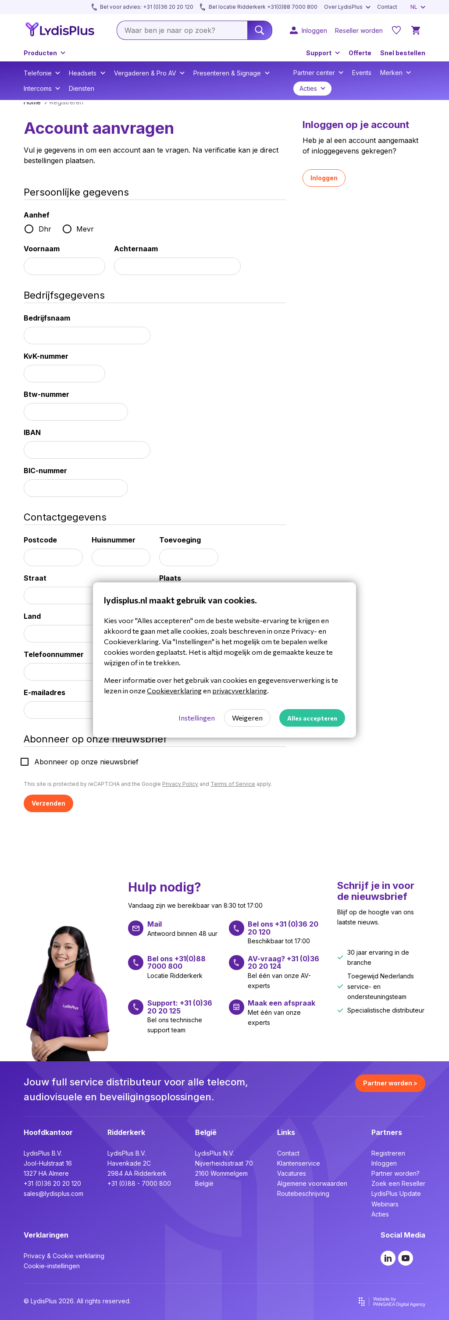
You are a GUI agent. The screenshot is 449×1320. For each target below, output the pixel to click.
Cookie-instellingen (52, 1266)
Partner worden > (390, 1083)
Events (361, 72)
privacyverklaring (239, 690)
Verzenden (48, 803)
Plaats (170, 578)
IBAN (32, 432)
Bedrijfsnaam (47, 318)
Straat (35, 578)
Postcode (40, 539)
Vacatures (291, 1173)
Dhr (45, 229)
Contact (288, 1153)
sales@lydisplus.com (53, 1193)
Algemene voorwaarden (312, 1183)
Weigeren (247, 718)
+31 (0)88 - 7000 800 (139, 1183)
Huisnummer (113, 539)
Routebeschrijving (303, 1193)
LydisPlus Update (396, 1193)
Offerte (360, 53)
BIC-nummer (45, 470)
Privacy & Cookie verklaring (64, 1255)
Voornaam (42, 248)
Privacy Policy (180, 784)
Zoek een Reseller (398, 1183)
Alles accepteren (312, 718)
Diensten (81, 88)
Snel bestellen (402, 53)
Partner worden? (395, 1173)
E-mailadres (44, 692)
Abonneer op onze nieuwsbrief (86, 761)
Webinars (385, 1204)
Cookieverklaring (174, 690)
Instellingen (196, 718)
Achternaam (136, 248)
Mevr (85, 229)
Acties (380, 1214)
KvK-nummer (46, 356)
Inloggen (324, 178)
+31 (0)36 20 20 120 (52, 1183)
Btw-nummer (46, 394)
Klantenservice (298, 1163)
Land (32, 616)
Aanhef (37, 214)
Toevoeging (180, 539)
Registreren (388, 1153)
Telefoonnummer (54, 654)
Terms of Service (232, 784)
